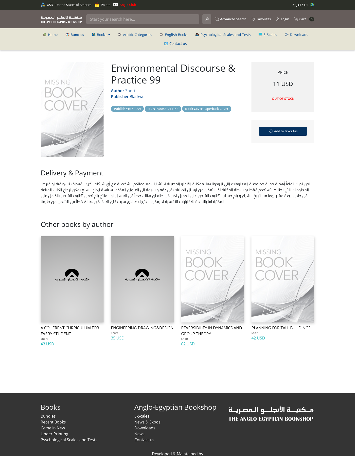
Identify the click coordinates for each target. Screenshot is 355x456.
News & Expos (147, 422)
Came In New (53, 428)
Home (50, 34)
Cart (304, 19)
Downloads (296, 34)
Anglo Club (124, 4)
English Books (174, 34)
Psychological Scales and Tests (223, 34)
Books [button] (99, 34)
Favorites (261, 19)
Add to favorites (283, 131)
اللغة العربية (303, 4)
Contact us (175, 43)
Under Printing (54, 434)
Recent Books (53, 422)
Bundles (48, 416)
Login (282, 19)
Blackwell (138, 96)
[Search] (142, 19)
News (139, 434)
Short (130, 90)
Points (102, 4)
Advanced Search (230, 19)
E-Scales (268, 34)
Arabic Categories (135, 34)
